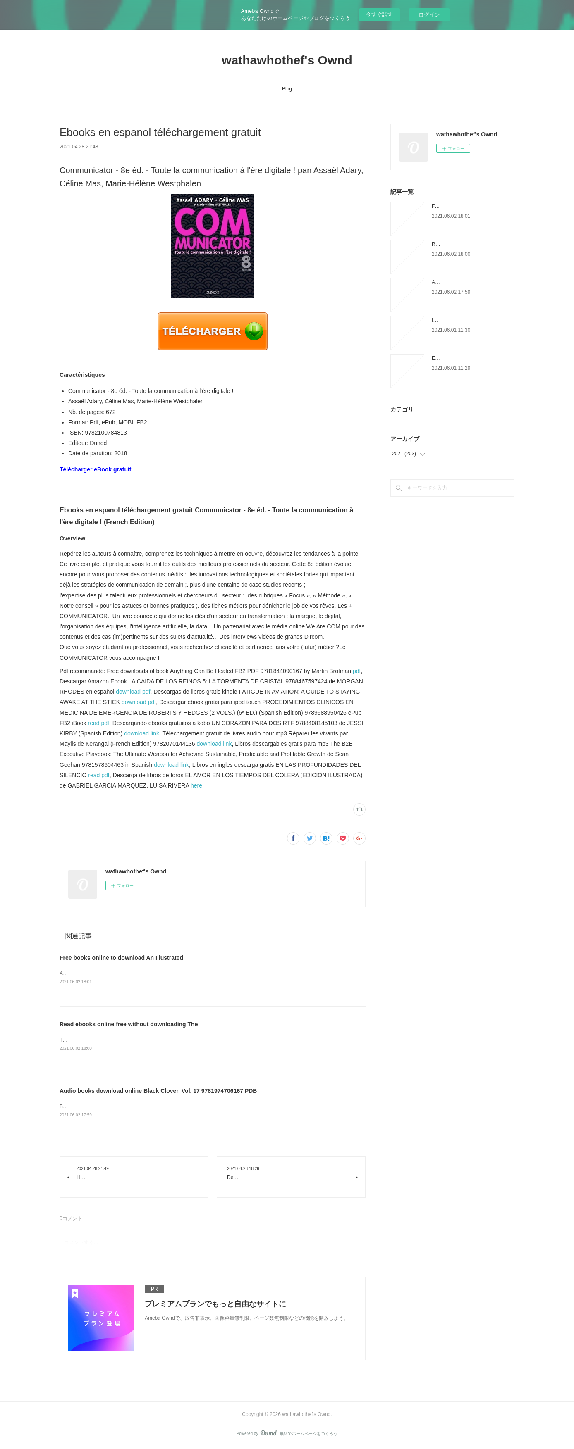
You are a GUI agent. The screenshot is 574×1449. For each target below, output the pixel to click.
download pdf (133, 691)
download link (141, 733)
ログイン (429, 15)
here (196, 785)
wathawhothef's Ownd (287, 60)
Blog (287, 89)
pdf (357, 671)
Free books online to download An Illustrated (121, 957)
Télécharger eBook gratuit (96, 469)
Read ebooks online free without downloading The (129, 1024)
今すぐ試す (379, 14)
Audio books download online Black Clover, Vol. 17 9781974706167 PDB (158, 1092)
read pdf (98, 723)
